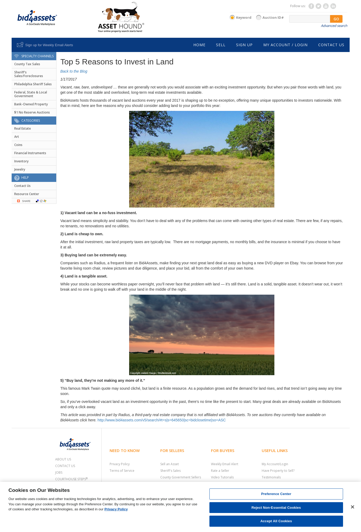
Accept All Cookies (276, 521)
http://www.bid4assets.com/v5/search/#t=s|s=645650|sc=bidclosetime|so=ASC (161, 420)
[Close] (352, 507)
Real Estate (22, 128)
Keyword (243, 17)
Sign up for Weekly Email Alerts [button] (49, 45)
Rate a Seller (220, 470)
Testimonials (271, 477)
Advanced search (334, 25)
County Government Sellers (180, 477)
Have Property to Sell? (278, 470)
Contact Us (22, 185)
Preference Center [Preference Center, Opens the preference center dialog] (276, 494)
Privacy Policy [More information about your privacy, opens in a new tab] (116, 509)
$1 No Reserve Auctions (32, 112)
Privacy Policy (120, 464)
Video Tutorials (222, 477)
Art (16, 136)
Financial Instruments (30, 153)
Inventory (21, 161)
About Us (63, 459)
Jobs (58, 472)
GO (336, 18)
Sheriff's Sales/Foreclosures (28, 74)
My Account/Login (275, 464)
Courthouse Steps (71, 479)
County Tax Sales (27, 64)
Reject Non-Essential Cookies (276, 508)
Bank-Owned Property (31, 104)
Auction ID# (273, 17)
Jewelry (19, 169)
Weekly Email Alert (224, 464)
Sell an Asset (169, 464)
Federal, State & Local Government (30, 94)
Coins (18, 145)
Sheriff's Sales (170, 470)
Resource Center (26, 194)
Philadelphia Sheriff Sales (33, 84)
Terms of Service (122, 470)
